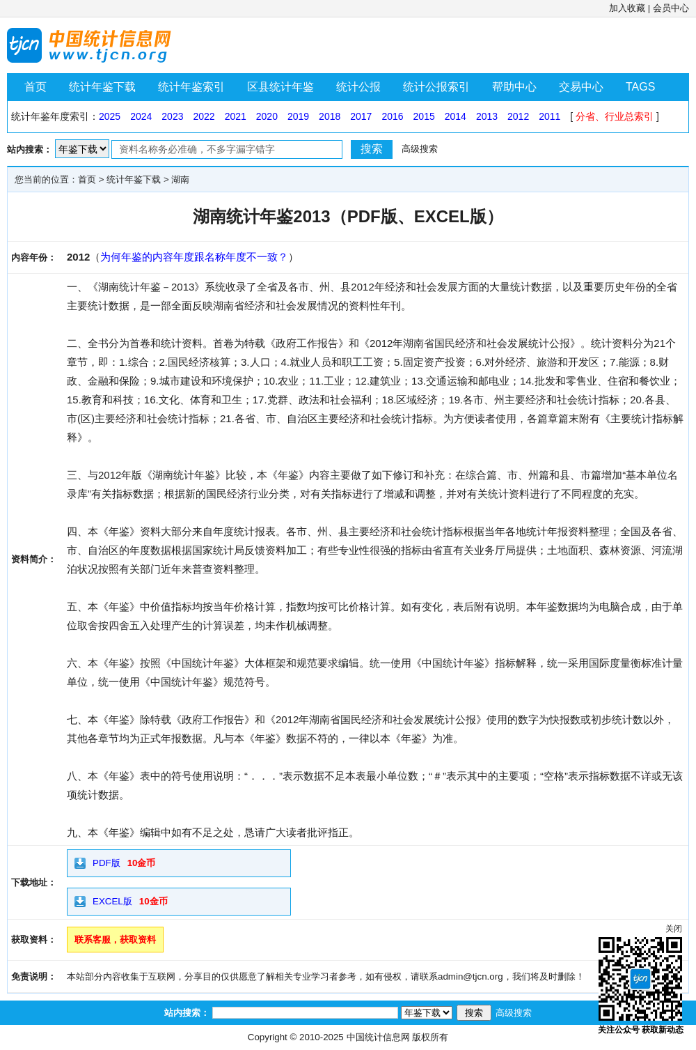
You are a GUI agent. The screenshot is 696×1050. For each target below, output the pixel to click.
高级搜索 (420, 149)
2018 (329, 116)
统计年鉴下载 (102, 87)
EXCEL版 (112, 901)
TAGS (640, 87)
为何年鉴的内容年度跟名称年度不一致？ (194, 257)
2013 (487, 116)
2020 (267, 116)
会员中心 (671, 8)
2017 (361, 116)
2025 (109, 116)
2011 (549, 116)
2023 (172, 116)
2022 (203, 116)
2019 (298, 116)
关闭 (673, 929)
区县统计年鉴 (280, 87)
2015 (424, 116)
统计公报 (358, 87)
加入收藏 (627, 8)
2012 (518, 116)
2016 (392, 116)
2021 (235, 116)
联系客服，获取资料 (115, 939)
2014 (455, 116)
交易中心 (581, 87)
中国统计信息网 (378, 1037)
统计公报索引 (436, 87)
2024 (141, 116)
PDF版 (106, 863)
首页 (35, 87)
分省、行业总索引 (615, 116)
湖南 (180, 179)
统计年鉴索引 (191, 87)
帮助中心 (514, 87)
